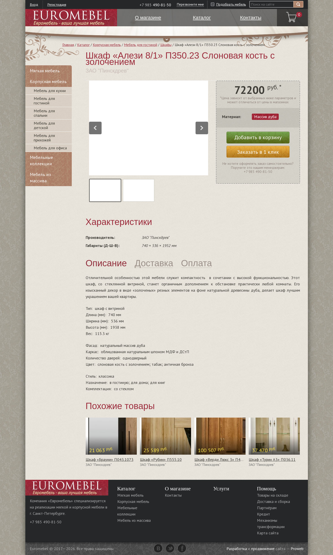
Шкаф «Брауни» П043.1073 (109, 459)
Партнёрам (266, 507)
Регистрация (56, 4)
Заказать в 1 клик (258, 151)
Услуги (221, 488)
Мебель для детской (44, 125)
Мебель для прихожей (44, 138)
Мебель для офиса (50, 147)
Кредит (263, 514)
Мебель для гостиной (140, 44)
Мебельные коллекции (41, 160)
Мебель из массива (40, 178)
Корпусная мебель (107, 44)
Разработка (236, 548)
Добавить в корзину (258, 137)
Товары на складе (272, 495)
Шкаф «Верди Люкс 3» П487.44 (222, 459)
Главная (68, 44)
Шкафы (166, 44)
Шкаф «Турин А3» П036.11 (272, 459)
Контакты (173, 495)
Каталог (83, 44)
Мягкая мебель (45, 71)
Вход (34, 4)
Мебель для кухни (50, 90)
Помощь (266, 488)
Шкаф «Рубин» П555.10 (161, 459)
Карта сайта (268, 532)
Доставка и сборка (273, 501)
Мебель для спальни (44, 113)
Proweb (297, 548)
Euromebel (71, 17)
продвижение (262, 548)
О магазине (178, 488)
